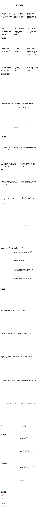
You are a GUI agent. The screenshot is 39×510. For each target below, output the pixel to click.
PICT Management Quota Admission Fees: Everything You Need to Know (9, 148)
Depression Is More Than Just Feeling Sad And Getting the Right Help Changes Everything (19, 31)
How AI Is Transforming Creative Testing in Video (19, 50)
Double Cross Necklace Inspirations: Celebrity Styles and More (16, 426)
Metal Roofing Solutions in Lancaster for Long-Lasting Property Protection (6, 31)
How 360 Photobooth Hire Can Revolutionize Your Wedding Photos (18, 403)
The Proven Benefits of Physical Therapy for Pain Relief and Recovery (8, 198)
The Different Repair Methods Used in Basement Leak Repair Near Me (25, 116)
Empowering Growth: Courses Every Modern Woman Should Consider (18, 380)
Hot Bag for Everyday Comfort (18, 260)
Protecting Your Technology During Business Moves (5, 50)
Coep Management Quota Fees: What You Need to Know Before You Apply (29, 149)
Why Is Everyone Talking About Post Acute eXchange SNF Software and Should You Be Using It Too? (32, 51)
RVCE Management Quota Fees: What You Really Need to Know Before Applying (8, 165)
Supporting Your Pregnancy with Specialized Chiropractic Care (28, 197)
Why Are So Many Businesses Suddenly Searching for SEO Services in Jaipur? (6, 68)
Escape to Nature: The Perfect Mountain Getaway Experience (16, 225)
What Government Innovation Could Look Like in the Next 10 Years (32, 68)
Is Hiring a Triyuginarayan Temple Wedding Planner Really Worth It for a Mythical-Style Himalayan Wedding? (19, 247)
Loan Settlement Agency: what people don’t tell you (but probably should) (19, 15)
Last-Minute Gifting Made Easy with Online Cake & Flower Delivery (6, 15)
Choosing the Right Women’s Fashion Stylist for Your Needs (16, 333)
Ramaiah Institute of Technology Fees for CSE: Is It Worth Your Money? (28, 165)
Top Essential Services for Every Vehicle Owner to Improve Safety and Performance (32, 16)
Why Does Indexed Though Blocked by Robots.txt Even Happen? (18, 68)
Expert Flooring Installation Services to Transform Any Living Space (32, 30)
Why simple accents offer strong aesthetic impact (22, 278)
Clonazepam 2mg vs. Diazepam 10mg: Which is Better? (28, 182)
